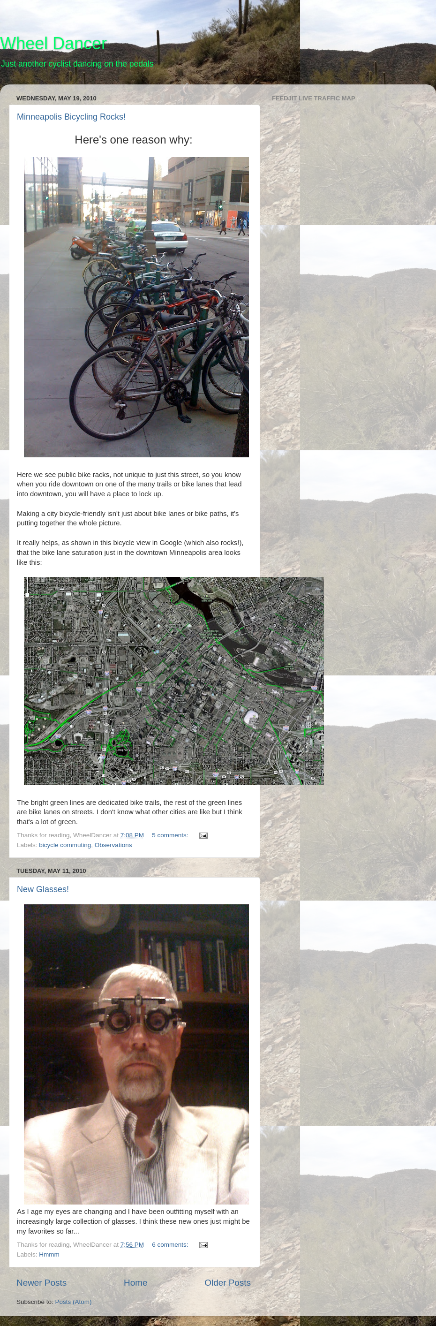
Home (135, 1283)
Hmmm (49, 1254)
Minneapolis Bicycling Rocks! (71, 116)
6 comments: (171, 1244)
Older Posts (227, 1283)
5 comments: (171, 835)
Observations (113, 845)
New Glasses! (43, 889)
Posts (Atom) (73, 1301)
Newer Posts (41, 1283)
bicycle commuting (65, 845)
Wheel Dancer (53, 43)
